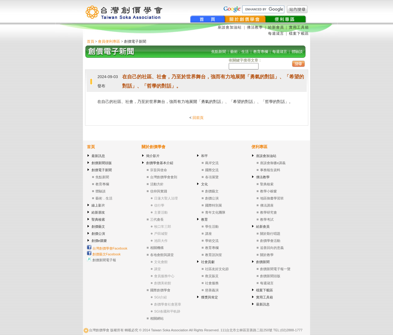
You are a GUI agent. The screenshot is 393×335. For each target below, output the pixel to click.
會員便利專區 (109, 41)
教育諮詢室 (213, 255)
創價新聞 (263, 262)
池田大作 (161, 240)
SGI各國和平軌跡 (167, 311)
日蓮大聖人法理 (166, 198)
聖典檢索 (98, 219)
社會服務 (212, 283)
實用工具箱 (299, 27)
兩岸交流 (212, 163)
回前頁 (198, 118)
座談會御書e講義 (273, 163)
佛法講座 (267, 205)
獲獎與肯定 (209, 297)
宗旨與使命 (158, 170)
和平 (204, 156)
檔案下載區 (299, 33)
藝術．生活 (103, 198)
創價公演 (98, 233)
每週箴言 (276, 33)
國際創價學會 (160, 290)
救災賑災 (212, 276)
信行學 (159, 205)
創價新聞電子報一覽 (275, 269)
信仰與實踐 (158, 191)
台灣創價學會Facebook (107, 248)
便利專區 (259, 146)
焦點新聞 (102, 177)
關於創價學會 (153, 146)
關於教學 (267, 255)
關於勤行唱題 (270, 233)
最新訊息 (98, 156)
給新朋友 (98, 212)
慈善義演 (212, 290)
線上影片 (98, 205)
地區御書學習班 (272, 198)
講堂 (157, 269)
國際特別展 (213, 205)
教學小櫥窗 (268, 191)
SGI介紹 (160, 297)
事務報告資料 (270, 170)
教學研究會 (268, 212)
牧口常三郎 (162, 226)
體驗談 (100, 191)
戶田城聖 (161, 233)
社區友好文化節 (217, 269)
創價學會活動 (270, 240)
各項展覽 (212, 177)
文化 (204, 184)
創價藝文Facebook (104, 254)
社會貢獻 (208, 262)
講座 (208, 233)
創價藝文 (98, 226)
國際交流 (212, 170)
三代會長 (157, 219)
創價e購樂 (99, 240)
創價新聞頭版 (101, 163)
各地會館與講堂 (162, 255)
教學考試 (267, 219)
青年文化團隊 (215, 212)
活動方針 (157, 184)
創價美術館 (162, 283)
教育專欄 (102, 184)
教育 (204, 219)
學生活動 (212, 226)
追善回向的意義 (272, 248)
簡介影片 (153, 156)
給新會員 (276, 27)
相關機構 (157, 248)
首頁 (90, 41)
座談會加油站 (230, 27)
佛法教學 (255, 27)
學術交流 (212, 240)
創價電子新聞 (101, 170)
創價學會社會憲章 (167, 304)
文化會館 (161, 262)
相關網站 (157, 318)
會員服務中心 (164, 276)
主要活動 (161, 212)
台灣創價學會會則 (163, 177)
